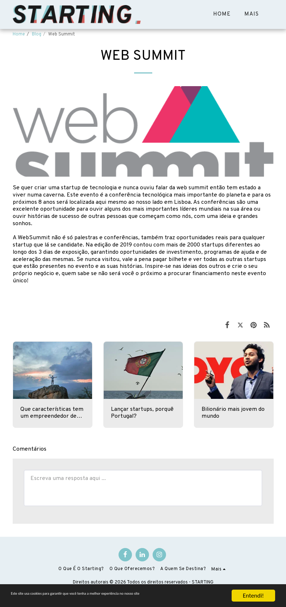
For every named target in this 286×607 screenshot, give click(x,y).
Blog (36, 34)
